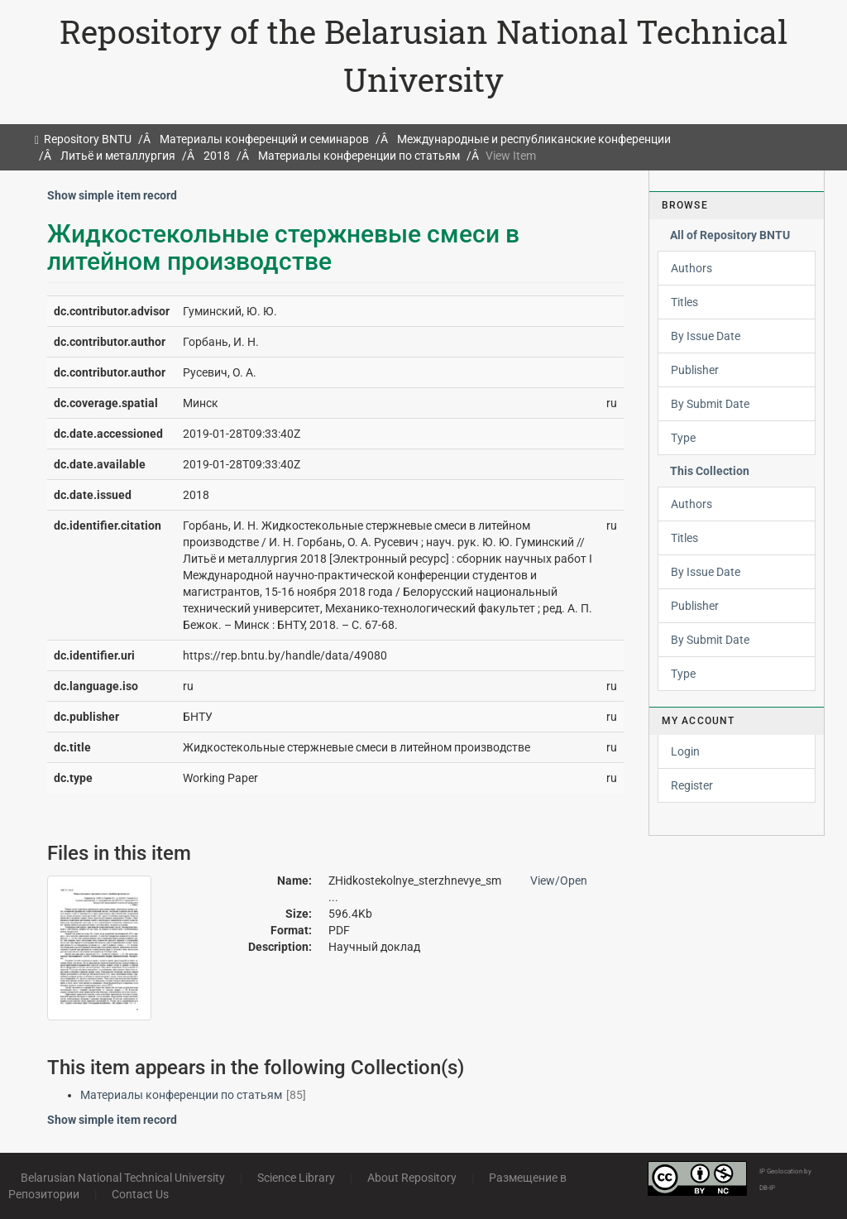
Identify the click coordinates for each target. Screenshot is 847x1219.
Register (692, 785)
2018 (216, 155)
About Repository (412, 1177)
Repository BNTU (88, 139)
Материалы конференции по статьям (359, 155)
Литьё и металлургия (117, 155)
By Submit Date (710, 403)
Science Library (296, 1177)
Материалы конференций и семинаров (264, 139)
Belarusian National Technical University (123, 1177)
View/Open (558, 880)
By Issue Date (705, 336)
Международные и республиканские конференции (534, 139)
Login (685, 751)
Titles (684, 302)
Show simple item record (112, 195)
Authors (691, 268)
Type (683, 437)
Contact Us (140, 1194)
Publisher (695, 370)
